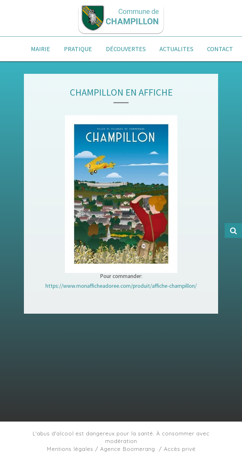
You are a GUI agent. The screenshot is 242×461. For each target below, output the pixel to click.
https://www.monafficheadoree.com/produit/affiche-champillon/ (121, 285)
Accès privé (180, 449)
